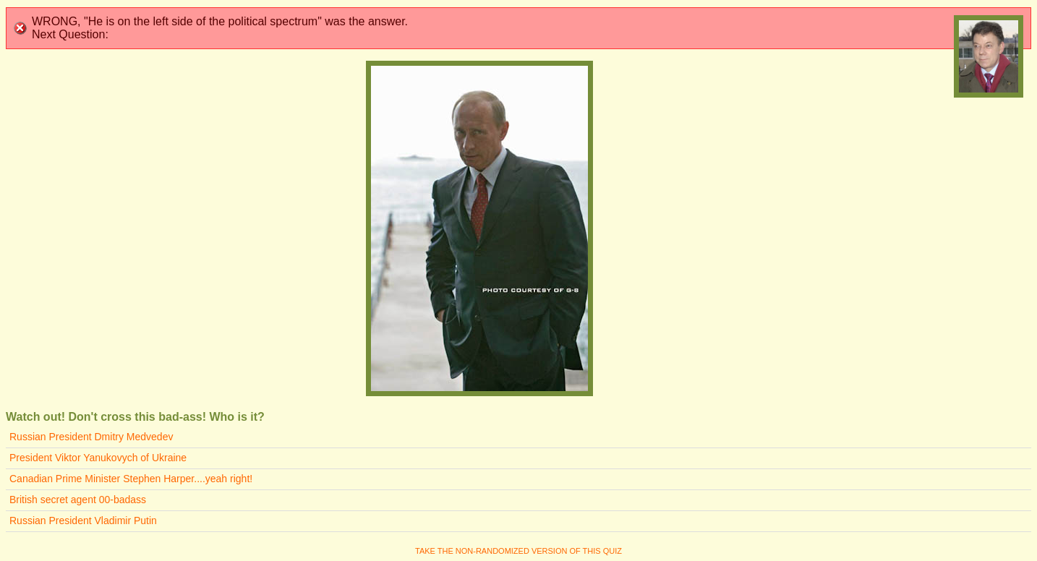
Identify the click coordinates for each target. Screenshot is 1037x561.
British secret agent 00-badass (77, 499)
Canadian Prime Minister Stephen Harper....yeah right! (130, 478)
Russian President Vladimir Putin (83, 520)
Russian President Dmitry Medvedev (91, 436)
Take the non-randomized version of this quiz (518, 551)
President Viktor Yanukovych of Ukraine (98, 457)
